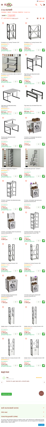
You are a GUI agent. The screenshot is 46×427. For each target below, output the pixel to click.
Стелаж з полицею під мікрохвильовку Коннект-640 (10, 201)
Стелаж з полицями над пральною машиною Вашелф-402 (33, 201)
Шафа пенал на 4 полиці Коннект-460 (10, 358)
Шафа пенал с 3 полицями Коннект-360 (34, 358)
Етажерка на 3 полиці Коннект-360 (33, 42)
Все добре (41, 424)
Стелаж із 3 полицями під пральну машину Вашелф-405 (32, 137)
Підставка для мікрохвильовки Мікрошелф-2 (32, 74)
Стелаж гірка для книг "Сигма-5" (32, 168)
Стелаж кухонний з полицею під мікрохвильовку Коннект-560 (32, 232)
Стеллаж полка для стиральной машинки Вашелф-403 (32, 295)
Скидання (11, 15)
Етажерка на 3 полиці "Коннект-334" (10, 42)
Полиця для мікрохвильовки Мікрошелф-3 (8, 137)
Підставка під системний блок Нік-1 (33, 105)
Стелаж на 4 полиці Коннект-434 (9, 263)
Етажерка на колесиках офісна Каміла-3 (11, 74)
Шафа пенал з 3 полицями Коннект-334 (11, 326)
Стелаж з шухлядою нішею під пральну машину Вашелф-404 (11, 232)
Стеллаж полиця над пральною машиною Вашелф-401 (9, 295)
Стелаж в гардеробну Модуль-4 (9, 168)
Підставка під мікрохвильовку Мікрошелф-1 (8, 106)
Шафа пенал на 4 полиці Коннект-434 (33, 326)
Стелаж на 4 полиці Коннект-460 (32, 263)
